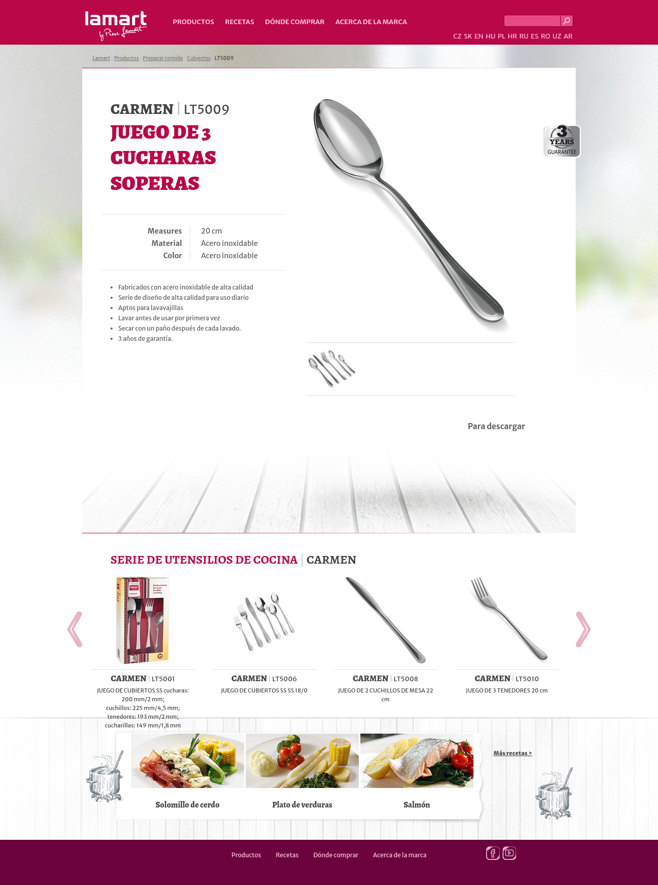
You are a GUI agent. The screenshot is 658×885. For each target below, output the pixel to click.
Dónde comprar (295, 21)
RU (523, 36)
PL (501, 36)
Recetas (239, 21)
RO (545, 36)
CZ (457, 36)
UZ (557, 36)
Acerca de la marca (371, 21)
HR (512, 36)
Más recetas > (513, 753)
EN (479, 36)
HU (491, 36)
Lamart (116, 26)
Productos (193, 21)
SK (468, 36)
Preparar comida (163, 58)
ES (535, 36)
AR (568, 36)
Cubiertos (199, 58)
